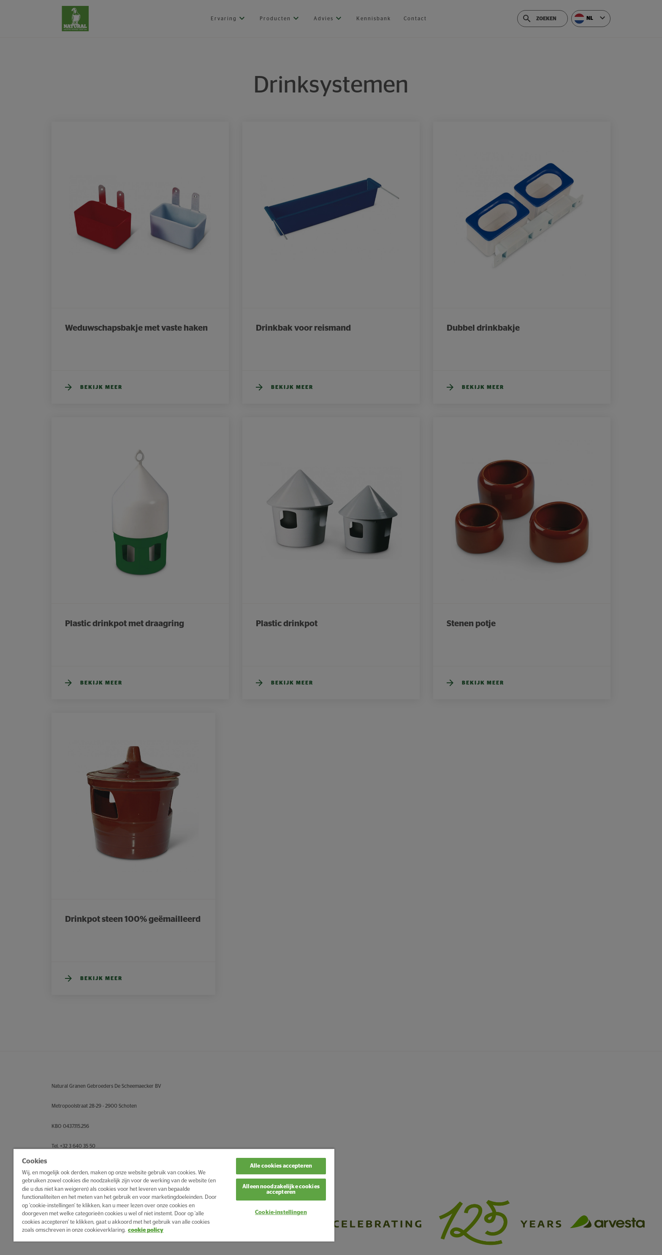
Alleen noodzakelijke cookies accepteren (281, 1189)
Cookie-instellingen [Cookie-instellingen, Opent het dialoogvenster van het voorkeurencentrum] (281, 1212)
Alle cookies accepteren (281, 1166)
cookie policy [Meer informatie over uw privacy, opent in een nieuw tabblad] (145, 1230)
